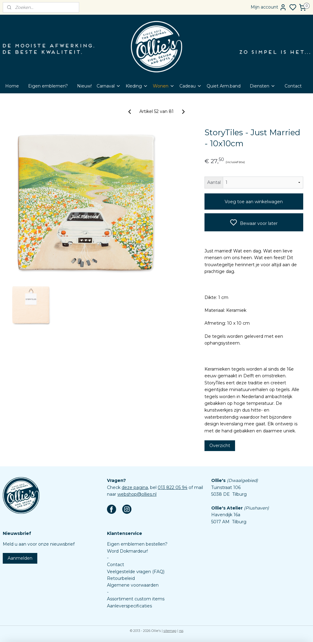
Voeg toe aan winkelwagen (254, 201)
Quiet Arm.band (224, 86)
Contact (293, 86)
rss (181, 631)
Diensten (262, 86)
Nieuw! (84, 86)
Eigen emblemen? (48, 86)
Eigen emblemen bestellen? (137, 544)
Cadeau (190, 86)
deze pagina (135, 487)
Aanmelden (20, 558)
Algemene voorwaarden (133, 585)
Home (12, 86)
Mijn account (269, 7)
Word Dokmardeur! (127, 551)
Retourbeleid (121, 578)
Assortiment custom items (135, 599)
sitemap (170, 631)
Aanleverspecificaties (129, 606)
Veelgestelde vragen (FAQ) (135, 571)
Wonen (164, 86)
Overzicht (219, 445)
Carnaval (109, 86)
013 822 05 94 (172, 487)
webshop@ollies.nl (136, 494)
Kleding (137, 86)
